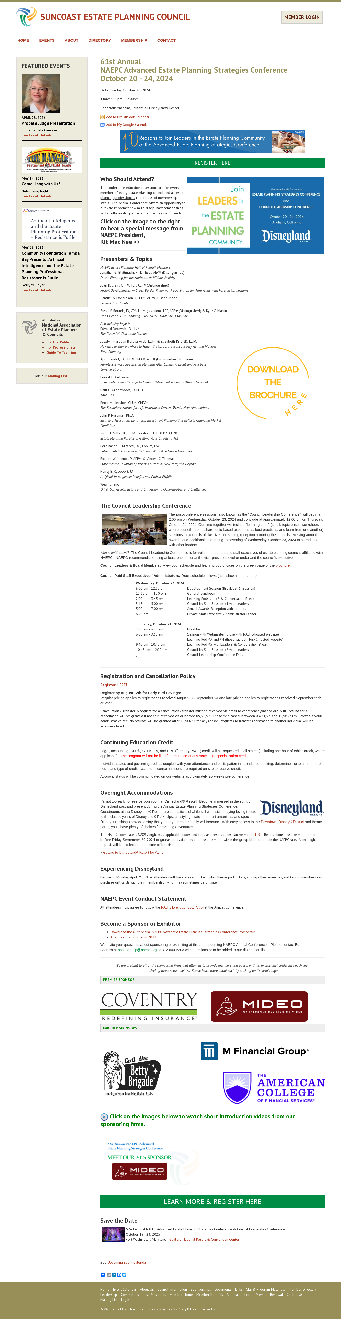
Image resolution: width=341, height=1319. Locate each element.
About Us (147, 1289)
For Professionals (60, 347)
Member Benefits (209, 1294)
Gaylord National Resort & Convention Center (204, 1239)
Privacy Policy (186, 1309)
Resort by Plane (150, 852)
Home (105, 1289)
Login (125, 1299)
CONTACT (166, 40)
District (298, 822)
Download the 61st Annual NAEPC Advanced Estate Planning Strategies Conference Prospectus (183, 932)
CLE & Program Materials (265, 1289)
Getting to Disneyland (119, 852)
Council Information (172, 1289)
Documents (223, 1289)
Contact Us (295, 1294)
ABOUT (71, 40)
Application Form (239, 1294)
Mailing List (58, 376)
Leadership (108, 1294)
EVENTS (47, 40)
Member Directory (303, 1289)
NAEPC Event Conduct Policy (182, 907)
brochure (283, 565)
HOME (23, 40)
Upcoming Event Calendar (127, 1262)
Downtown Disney (275, 822)
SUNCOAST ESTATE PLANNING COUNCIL (115, 16)
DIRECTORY (100, 40)
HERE (258, 834)
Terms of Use (208, 1309)
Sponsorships (201, 1289)
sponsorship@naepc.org (137, 950)
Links (238, 1289)
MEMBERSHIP (134, 40)
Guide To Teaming (61, 352)
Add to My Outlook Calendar (127, 117)
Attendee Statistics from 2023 (133, 937)
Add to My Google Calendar (127, 124)
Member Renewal (269, 1294)
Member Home (181, 1294)
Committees (130, 1294)
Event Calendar (124, 1289)
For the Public (58, 342)
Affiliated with (62, 327)
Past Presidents (154, 1294)
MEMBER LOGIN (302, 17)
